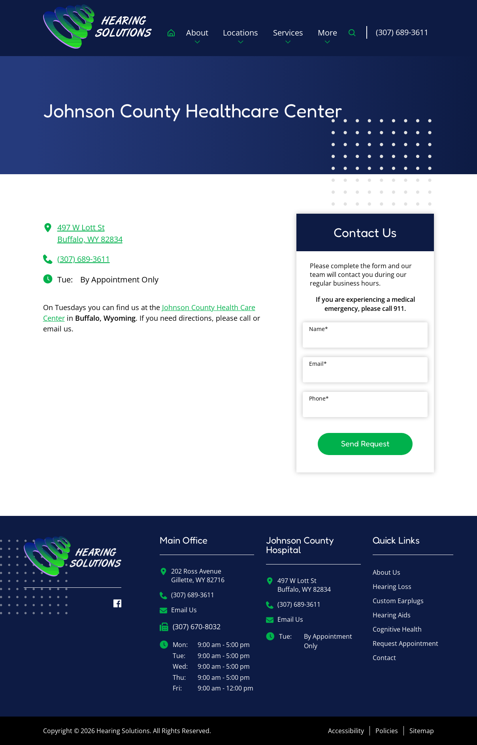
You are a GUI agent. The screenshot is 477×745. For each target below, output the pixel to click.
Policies (386, 730)
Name (318, 329)
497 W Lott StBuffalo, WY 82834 (83, 233)
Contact (384, 657)
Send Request (365, 443)
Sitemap (421, 730)
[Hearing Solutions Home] (72, 562)
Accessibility (346, 730)
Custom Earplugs (398, 600)
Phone (319, 398)
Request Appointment (405, 643)
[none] (197, 38)
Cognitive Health (397, 629)
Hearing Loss (392, 586)
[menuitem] (99, 26)
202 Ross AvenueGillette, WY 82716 (192, 575)
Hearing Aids (392, 615)
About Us (386, 572)
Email (318, 363)
